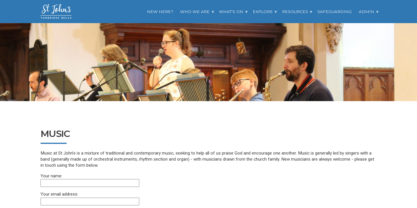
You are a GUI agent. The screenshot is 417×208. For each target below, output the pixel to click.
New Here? (160, 11)
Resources (295, 11)
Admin (366, 11)
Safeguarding (334, 11)
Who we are (195, 11)
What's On (231, 11)
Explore (263, 11)
